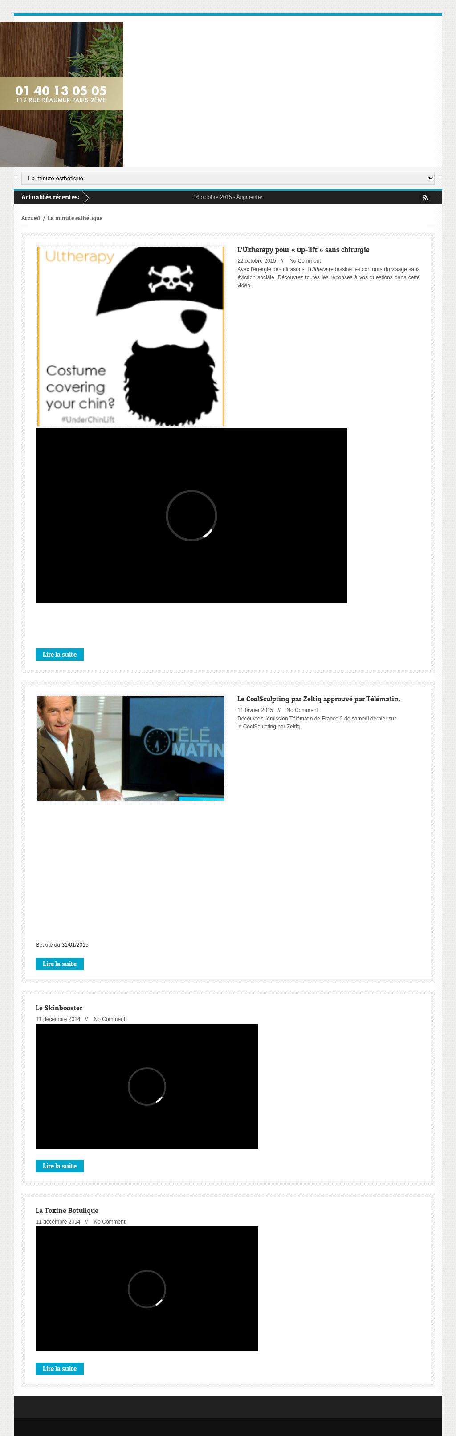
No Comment (305, 261)
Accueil (30, 217)
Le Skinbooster (59, 1007)
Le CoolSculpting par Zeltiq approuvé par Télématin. (318, 698)
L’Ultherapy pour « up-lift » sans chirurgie (303, 249)
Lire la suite (60, 654)
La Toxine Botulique (67, 1210)
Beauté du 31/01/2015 (62, 945)
